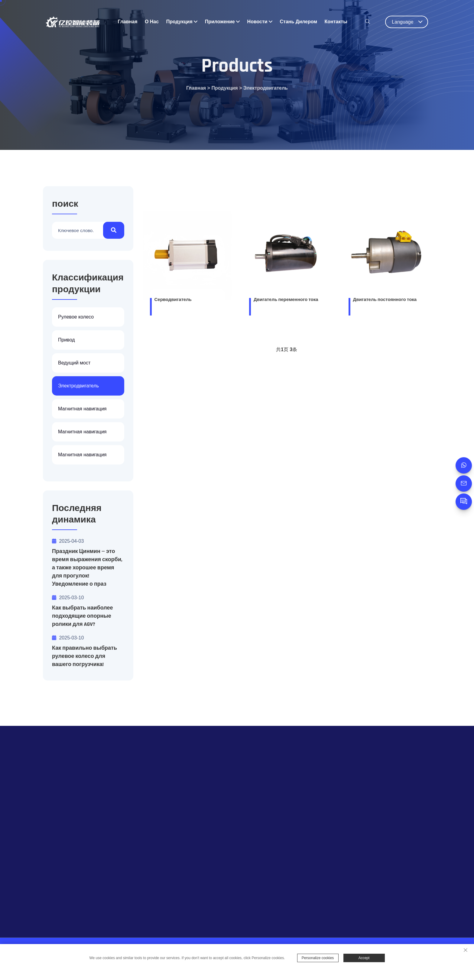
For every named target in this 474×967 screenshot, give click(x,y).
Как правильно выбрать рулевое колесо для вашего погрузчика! (84, 656)
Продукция (182, 21)
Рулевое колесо (76, 316)
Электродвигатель (265, 90)
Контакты (336, 21)
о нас (152, 21)
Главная (127, 21)
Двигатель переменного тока (286, 301)
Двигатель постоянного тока (385, 301)
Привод (66, 339)
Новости (260, 21)
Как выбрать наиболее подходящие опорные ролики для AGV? (82, 616)
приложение (222, 21)
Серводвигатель (173, 301)
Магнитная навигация (82, 408)
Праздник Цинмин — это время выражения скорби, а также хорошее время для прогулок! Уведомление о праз (87, 567)
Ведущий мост (74, 362)
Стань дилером (298, 21)
